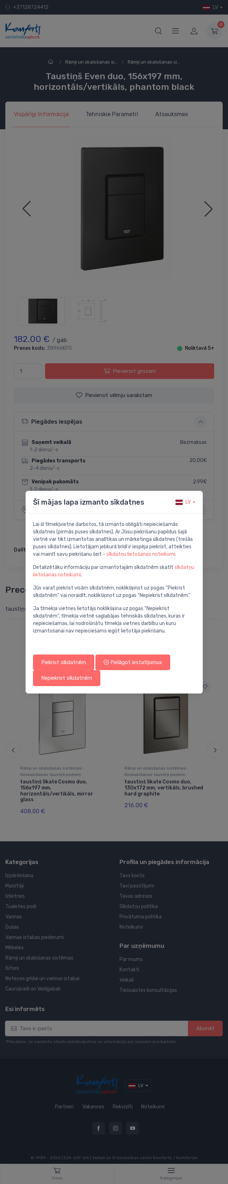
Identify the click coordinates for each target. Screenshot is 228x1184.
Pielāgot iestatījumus (133, 662)
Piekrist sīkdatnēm (63, 662)
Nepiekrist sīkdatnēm (66, 678)
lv (183, 502)
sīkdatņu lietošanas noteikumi (140, 554)
